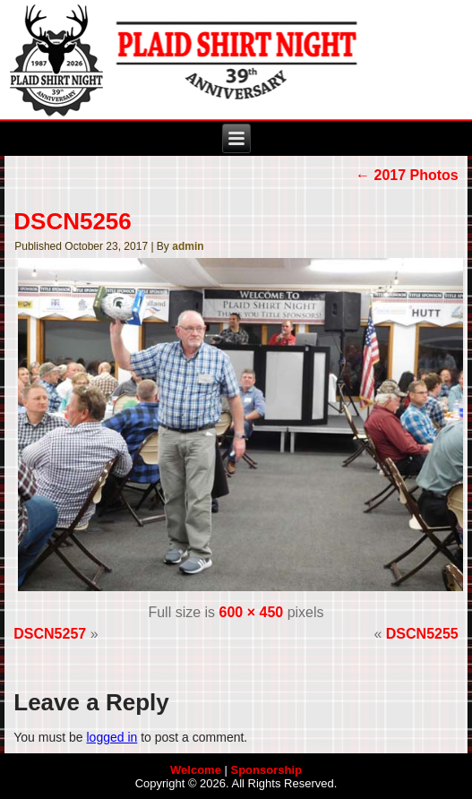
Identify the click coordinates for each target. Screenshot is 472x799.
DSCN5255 (422, 633)
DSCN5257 (49, 633)
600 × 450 (251, 612)
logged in (111, 737)
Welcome (195, 770)
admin (187, 246)
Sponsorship (266, 770)
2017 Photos (407, 175)
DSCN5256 (72, 221)
